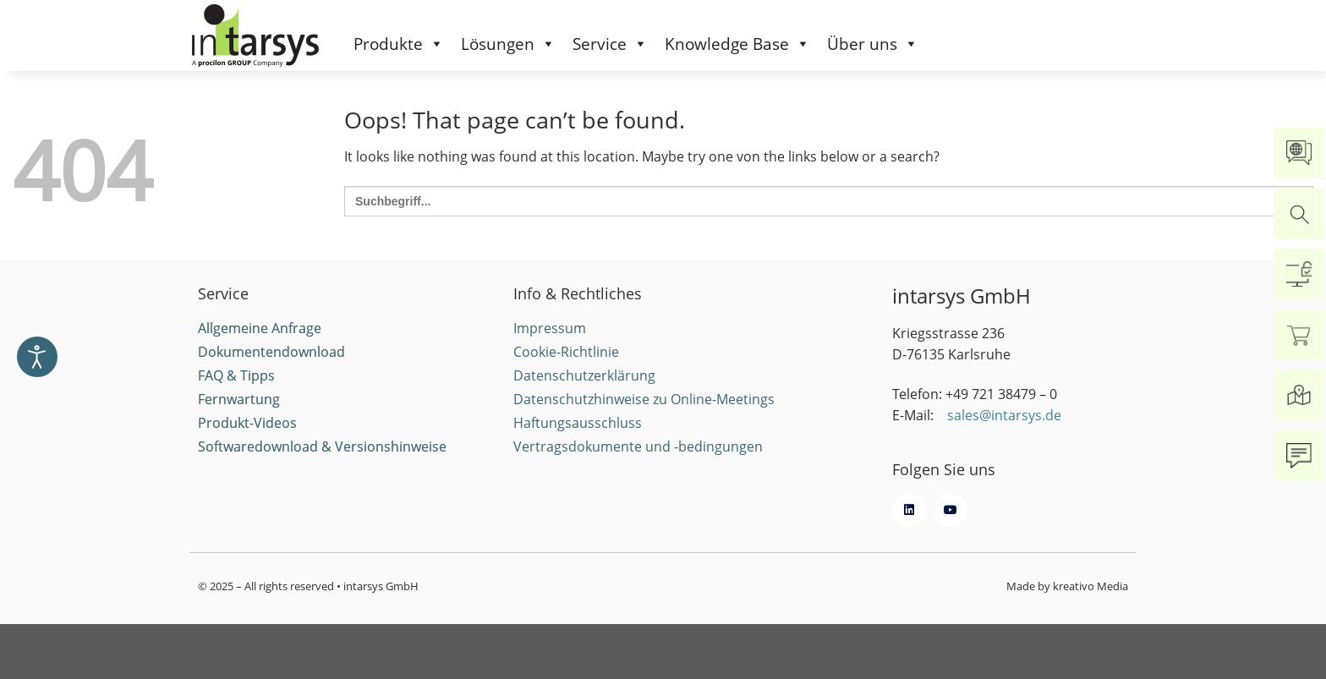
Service (610, 44)
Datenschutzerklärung (584, 392)
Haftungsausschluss (577, 439)
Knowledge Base (737, 44)
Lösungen (508, 44)
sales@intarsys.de (1004, 433)
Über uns (872, 44)
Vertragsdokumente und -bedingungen (638, 463)
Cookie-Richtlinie (566, 368)
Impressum (549, 345)
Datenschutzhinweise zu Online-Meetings (644, 416)
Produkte (398, 44)
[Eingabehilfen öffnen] (37, 357)
